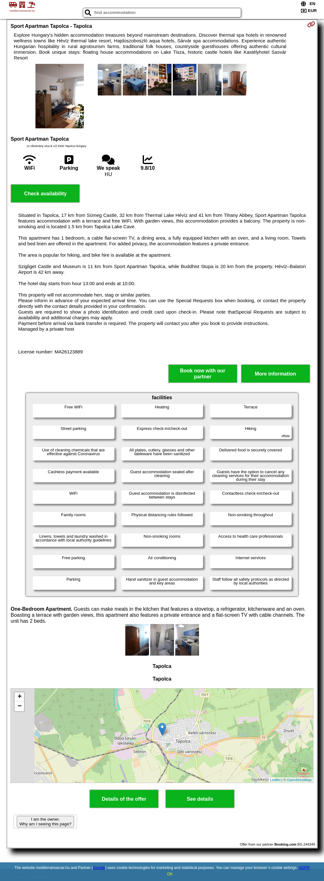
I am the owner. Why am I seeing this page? (45, 821)
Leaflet (275, 780)
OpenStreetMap (299, 780)
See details (200, 799)
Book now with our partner (202, 373)
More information (275, 373)
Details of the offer (124, 799)
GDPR (304, 868)
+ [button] (19, 697)
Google (99, 868)
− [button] (19, 706)
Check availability (45, 193)
